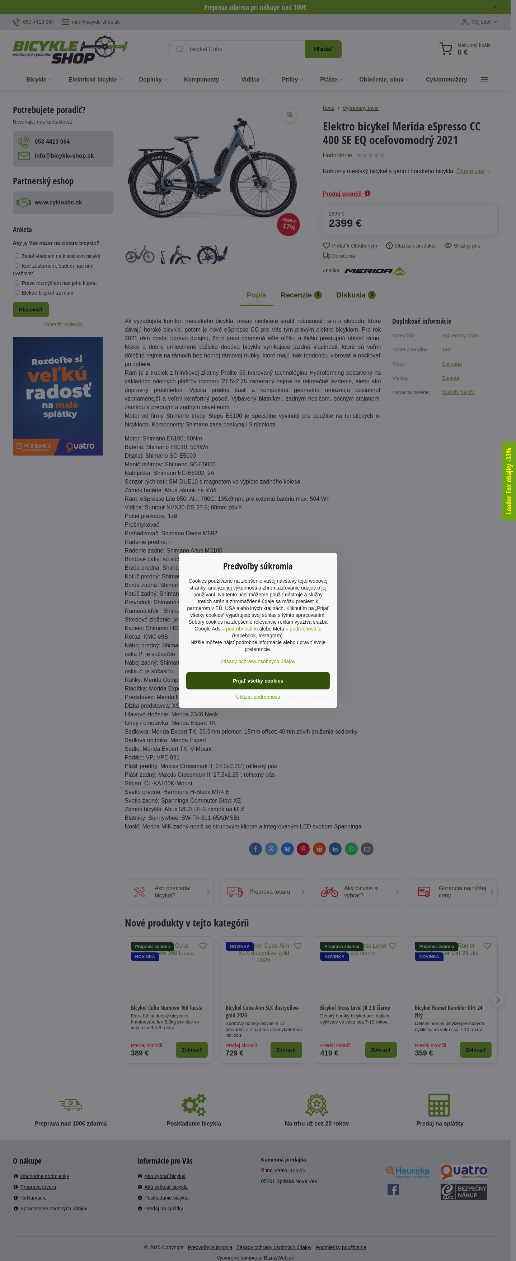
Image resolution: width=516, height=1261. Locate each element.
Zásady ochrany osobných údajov (258, 661)
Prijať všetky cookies (258, 681)
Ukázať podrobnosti (258, 697)
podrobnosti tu (242, 629)
